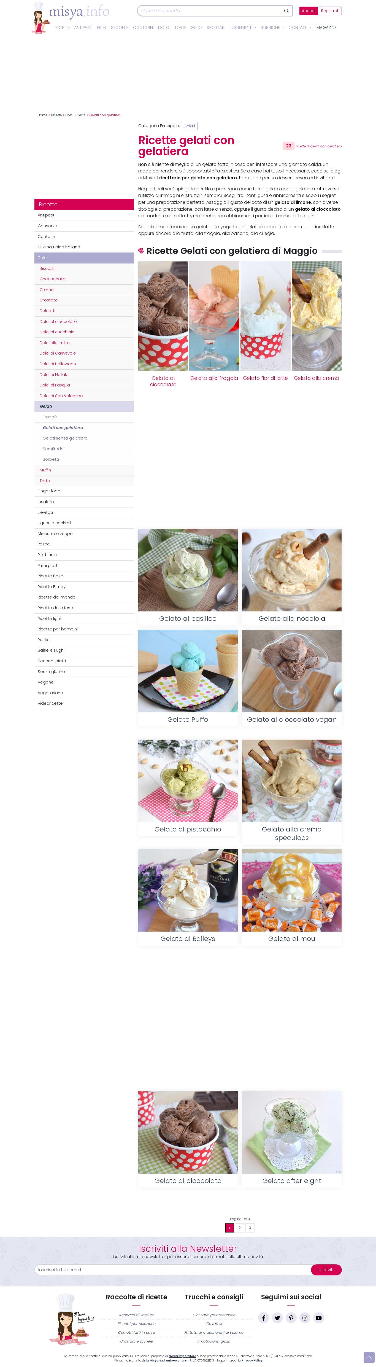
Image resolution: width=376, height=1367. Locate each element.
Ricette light (50, 618)
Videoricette (50, 703)
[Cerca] (209, 11)
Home (43, 115)
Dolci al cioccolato (58, 321)
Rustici (44, 639)
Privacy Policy (252, 1360)
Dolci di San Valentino (61, 395)
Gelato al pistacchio (188, 829)
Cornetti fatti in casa (136, 1332)
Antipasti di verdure (136, 1315)
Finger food (49, 490)
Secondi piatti (52, 660)
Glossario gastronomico (214, 1315)
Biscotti (47, 268)
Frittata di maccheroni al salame (213, 1332)
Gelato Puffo (187, 719)
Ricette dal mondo (56, 597)
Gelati (81, 115)
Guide (196, 27)
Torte (180, 27)
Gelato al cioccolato (163, 381)
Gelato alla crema (316, 378)
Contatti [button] (299, 27)
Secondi (120, 27)
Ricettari (216, 27)
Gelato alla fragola (214, 378)
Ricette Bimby (52, 586)
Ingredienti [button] (241, 27)
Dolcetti (47, 310)
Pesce (44, 544)
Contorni (143, 27)
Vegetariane (50, 692)
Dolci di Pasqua (55, 385)
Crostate (49, 300)
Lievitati (45, 512)
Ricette (62, 27)
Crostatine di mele (136, 1341)
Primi (102, 27)
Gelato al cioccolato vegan (292, 719)
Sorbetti (51, 459)
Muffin (45, 470)
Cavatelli (214, 1324)
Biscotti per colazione (136, 1324)
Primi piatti (48, 565)
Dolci (164, 27)
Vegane (46, 682)
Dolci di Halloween (58, 363)
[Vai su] (369, 1357)
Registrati (330, 11)
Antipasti (83, 27)
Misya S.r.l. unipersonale (168, 1360)
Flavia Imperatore (182, 1356)
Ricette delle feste (56, 607)
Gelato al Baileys (188, 939)
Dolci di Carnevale (58, 353)
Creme (47, 289)
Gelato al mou (291, 939)
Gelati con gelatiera (63, 427)
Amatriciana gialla (213, 1341)
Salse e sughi (51, 650)
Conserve (47, 225)
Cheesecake (53, 278)
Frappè (50, 417)
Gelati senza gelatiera (65, 438)
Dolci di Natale (54, 374)
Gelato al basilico (188, 618)
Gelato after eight (292, 1181)
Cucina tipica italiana (59, 247)
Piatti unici (48, 554)
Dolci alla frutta (55, 342)
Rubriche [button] (271, 27)
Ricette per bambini (58, 629)
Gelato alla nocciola (292, 618)
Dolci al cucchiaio (57, 332)
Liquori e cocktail (54, 522)
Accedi (308, 11)
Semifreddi (53, 448)
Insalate (46, 501)
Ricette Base (50, 575)
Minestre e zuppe (55, 533)
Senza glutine (51, 671)
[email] (176, 1269)
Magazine (326, 27)
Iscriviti (326, 1269)
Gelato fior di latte (265, 378)
